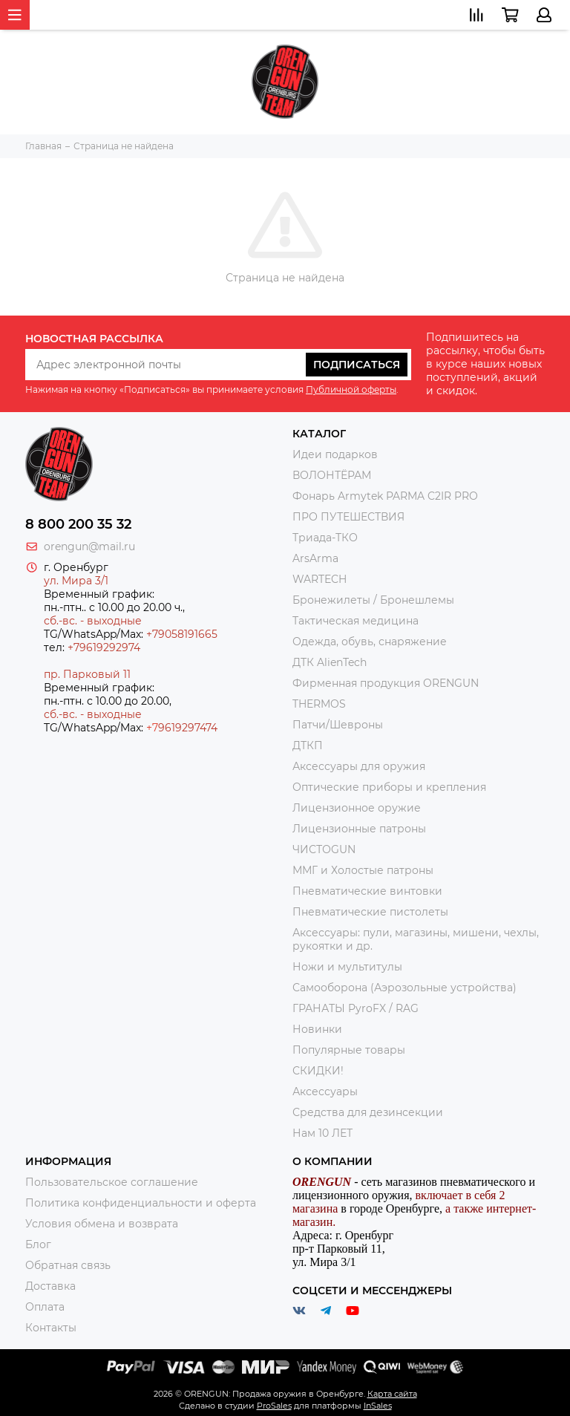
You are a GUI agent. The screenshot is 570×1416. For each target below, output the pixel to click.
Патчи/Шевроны (337, 724)
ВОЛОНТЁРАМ (331, 475)
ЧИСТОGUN (324, 849)
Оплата (45, 1307)
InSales (378, 1405)
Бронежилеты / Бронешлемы (373, 600)
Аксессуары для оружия (358, 766)
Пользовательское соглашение (111, 1182)
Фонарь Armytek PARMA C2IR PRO (385, 496)
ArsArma (315, 558)
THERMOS (319, 704)
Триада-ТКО (325, 537)
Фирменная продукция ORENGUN (385, 683)
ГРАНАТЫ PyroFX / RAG (355, 1008)
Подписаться (356, 364)
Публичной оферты (351, 389)
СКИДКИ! (318, 1070)
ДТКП (307, 745)
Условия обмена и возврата (101, 1223)
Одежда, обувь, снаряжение (369, 641)
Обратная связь (68, 1265)
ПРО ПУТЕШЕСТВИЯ (349, 516)
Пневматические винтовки (367, 891)
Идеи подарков (335, 454)
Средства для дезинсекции (367, 1112)
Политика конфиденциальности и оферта (140, 1203)
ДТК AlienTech (329, 662)
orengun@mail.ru (89, 546)
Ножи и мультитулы (347, 966)
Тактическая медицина (355, 620)
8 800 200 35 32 (78, 524)
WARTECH (319, 579)
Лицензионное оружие (356, 808)
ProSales (274, 1405)
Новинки (317, 1029)
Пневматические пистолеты (370, 912)
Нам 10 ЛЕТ (322, 1133)
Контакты (50, 1327)
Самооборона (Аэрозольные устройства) (404, 987)
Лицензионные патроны (359, 828)
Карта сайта (392, 1394)
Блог (38, 1244)
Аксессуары (325, 1091)
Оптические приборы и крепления (389, 787)
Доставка (50, 1286)
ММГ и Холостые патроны (362, 870)
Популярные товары (348, 1050)
